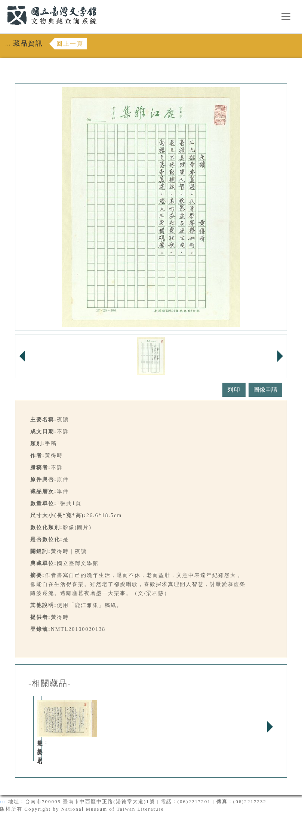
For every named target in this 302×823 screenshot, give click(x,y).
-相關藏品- (49, 683)
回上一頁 (69, 43)
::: (2, 4)
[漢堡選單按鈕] (286, 16)
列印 (234, 389)
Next (269, 726)
